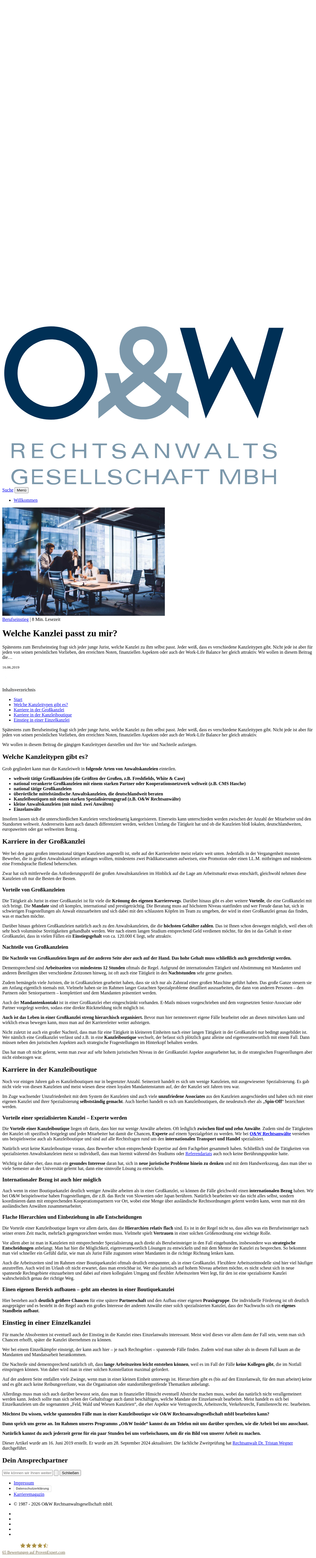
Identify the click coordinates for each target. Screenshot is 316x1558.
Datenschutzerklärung (32, 1488)
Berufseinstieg (15, 619)
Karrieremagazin (29, 1494)
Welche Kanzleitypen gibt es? (41, 704)
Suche (7, 489)
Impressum (24, 1482)
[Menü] (22, 490)
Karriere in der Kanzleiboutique (43, 714)
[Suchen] (56, 1473)
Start (18, 699)
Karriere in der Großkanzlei (39, 709)
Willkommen (26, 500)
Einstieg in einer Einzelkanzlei (42, 720)
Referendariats (198, 1153)
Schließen (70, 1473)
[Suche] (27, 1473)
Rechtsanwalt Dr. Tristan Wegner (262, 1443)
